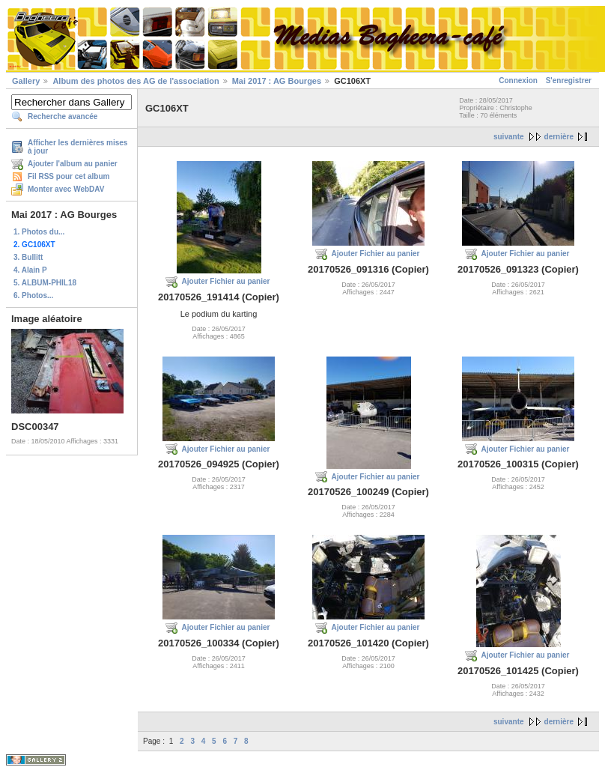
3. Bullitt (28, 257)
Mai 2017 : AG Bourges (276, 80)
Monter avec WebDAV (66, 189)
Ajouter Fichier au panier (226, 281)
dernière (559, 137)
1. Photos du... (38, 232)
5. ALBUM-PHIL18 (44, 283)
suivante (508, 137)
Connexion (518, 80)
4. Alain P (30, 270)
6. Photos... (33, 295)
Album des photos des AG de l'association (135, 80)
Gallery (26, 80)
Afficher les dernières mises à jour (77, 147)
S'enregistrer (569, 80)
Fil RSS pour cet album (68, 176)
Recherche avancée (62, 116)
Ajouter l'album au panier (73, 164)
